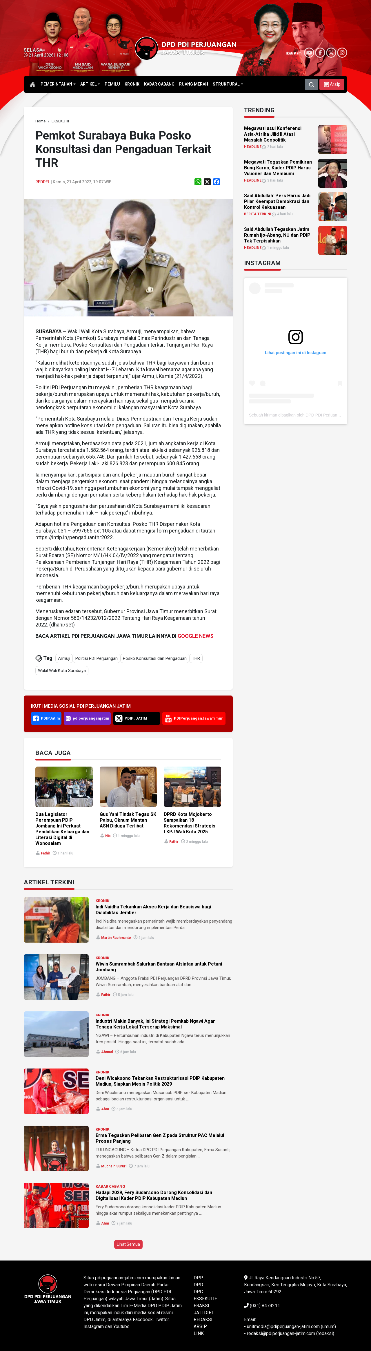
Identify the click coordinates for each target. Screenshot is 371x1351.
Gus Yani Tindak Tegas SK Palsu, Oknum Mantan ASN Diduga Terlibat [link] (128, 820)
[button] (331, 84)
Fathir (45, 853)
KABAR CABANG (110, 1186)
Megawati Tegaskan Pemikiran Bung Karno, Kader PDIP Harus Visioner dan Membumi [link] (278, 167)
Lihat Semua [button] (128, 1244)
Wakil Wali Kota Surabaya (62, 670)
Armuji (64, 658)
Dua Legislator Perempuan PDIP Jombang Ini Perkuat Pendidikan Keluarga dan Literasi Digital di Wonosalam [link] (62, 829)
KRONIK (102, 901)
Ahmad (107, 1052)
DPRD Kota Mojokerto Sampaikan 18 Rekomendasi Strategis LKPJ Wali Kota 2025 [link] (189, 823)
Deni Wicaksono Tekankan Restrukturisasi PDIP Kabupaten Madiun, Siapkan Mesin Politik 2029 (160, 1081)
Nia (107, 836)
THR (196, 658)
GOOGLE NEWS (195, 636)
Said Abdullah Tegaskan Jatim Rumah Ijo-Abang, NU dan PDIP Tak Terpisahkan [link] (277, 235)
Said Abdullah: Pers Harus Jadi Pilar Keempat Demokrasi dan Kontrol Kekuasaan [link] (277, 201)
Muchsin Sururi (113, 1166)
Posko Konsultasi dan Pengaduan (155, 658)
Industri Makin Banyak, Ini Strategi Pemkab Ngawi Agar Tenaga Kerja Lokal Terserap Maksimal (155, 1024)
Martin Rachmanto (116, 938)
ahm (105, 1109)
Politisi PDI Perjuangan (96, 658)
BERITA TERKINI (257, 214)
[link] (40, 121)
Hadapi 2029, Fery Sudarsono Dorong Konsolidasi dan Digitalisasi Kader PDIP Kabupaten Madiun (154, 1195)
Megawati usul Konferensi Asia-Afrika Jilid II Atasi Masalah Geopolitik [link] (272, 134)
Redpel (42, 182)
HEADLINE (252, 147)
